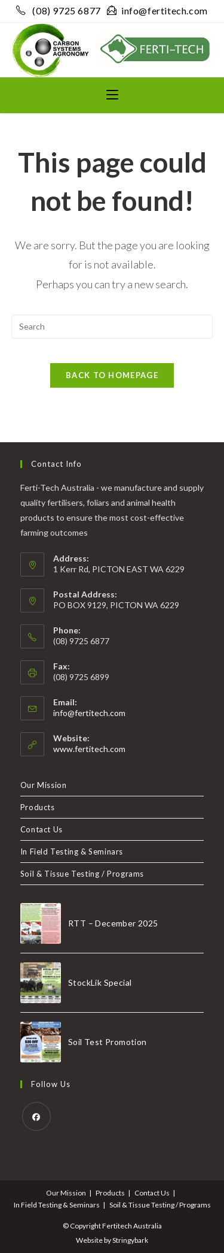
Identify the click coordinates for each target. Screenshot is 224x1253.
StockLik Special (99, 982)
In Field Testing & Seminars (71, 851)
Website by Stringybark (112, 1240)
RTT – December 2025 (113, 923)
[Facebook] (36, 1116)
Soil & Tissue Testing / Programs (82, 873)
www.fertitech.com (89, 749)
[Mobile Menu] (112, 95)
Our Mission (43, 785)
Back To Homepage (112, 375)
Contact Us (41, 829)
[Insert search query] (112, 327)
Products (37, 807)
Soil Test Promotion (107, 1042)
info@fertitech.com (157, 10)
